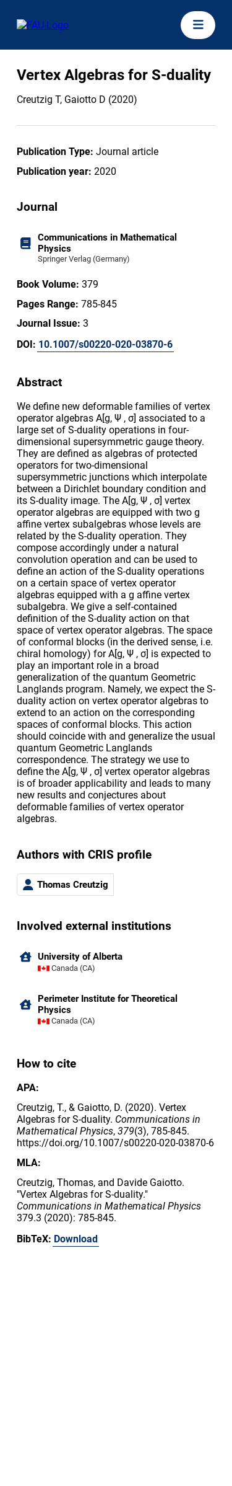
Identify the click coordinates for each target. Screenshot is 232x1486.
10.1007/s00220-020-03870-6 (105, 344)
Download (76, 1239)
